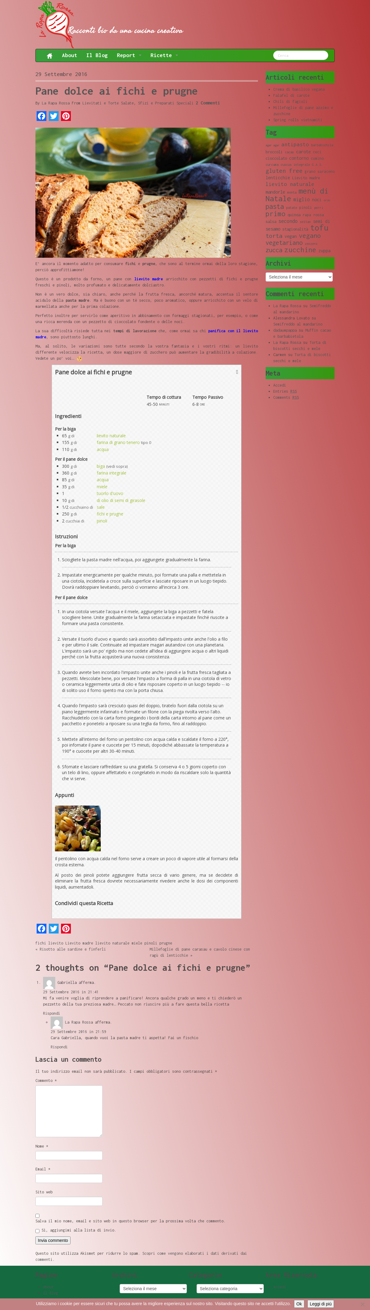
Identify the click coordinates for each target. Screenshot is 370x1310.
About (69, 55)
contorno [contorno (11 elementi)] (299, 158)
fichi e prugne (110, 514)
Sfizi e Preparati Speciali (166, 103)
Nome (41, 1146)
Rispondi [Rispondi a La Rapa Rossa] (59, 1047)
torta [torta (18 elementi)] (274, 235)
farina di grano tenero (118, 442)
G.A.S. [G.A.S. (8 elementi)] (317, 164)
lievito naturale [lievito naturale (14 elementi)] (290, 184)
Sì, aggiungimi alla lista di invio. (75, 1230)
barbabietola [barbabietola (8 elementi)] (322, 145)
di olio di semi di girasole (121, 500)
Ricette (164, 55)
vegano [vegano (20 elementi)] (310, 235)
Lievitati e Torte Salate (108, 103)
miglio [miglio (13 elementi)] (301, 199)
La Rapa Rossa (56, 103)
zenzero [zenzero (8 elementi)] (311, 244)
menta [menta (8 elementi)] (291, 192)
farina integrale (111, 473)
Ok (299, 1303)
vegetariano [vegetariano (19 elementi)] (284, 242)
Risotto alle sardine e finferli (73, 949)
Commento (46, 1080)
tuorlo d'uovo (110, 493)
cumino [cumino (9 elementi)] (317, 158)
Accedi (279, 385)
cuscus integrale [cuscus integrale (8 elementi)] (295, 164)
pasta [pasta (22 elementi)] (275, 206)
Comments (286, 397)
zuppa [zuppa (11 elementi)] (324, 250)
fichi (40, 943)
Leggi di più (321, 1303)
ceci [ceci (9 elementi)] (317, 152)
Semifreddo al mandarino (297, 324)
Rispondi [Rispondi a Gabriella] (51, 1013)
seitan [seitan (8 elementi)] (305, 222)
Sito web (44, 1192)
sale (101, 507)
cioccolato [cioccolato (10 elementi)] (276, 158)
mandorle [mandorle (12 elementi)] (275, 192)
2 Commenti (208, 102)
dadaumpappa (285, 330)
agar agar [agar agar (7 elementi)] (272, 145)
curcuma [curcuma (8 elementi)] (272, 164)
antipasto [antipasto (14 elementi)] (295, 144)
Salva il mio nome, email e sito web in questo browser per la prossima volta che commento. (130, 1221)
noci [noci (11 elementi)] (317, 199)
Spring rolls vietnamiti (297, 120)
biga (101, 466)
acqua (103, 449)
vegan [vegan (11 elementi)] (291, 236)
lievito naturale (111, 435)
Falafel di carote (291, 95)
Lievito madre (79, 943)
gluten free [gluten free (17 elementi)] (284, 170)
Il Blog (97, 55)
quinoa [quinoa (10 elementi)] (294, 214)
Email (42, 1169)
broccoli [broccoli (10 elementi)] (274, 151)
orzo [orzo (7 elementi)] (327, 200)
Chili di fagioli (290, 101)
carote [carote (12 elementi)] (303, 151)
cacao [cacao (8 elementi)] (289, 152)
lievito (55, 943)
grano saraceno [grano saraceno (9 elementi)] (320, 171)
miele (102, 486)
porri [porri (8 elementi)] (318, 207)
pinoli (102, 521)
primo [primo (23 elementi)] (275, 213)
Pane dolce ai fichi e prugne (116, 91)
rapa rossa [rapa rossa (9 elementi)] (313, 215)
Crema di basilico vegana (299, 89)
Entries (285, 391)
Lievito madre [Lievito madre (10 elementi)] (306, 177)
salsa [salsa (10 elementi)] (271, 221)
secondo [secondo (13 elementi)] (288, 221)
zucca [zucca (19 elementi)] (274, 249)
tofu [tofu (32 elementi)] (319, 227)
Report (129, 55)
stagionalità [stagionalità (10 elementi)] (295, 229)
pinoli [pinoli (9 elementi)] (305, 207)
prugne (165, 943)
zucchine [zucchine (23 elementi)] (300, 250)
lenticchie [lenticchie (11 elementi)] (278, 177)
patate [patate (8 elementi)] (291, 207)
